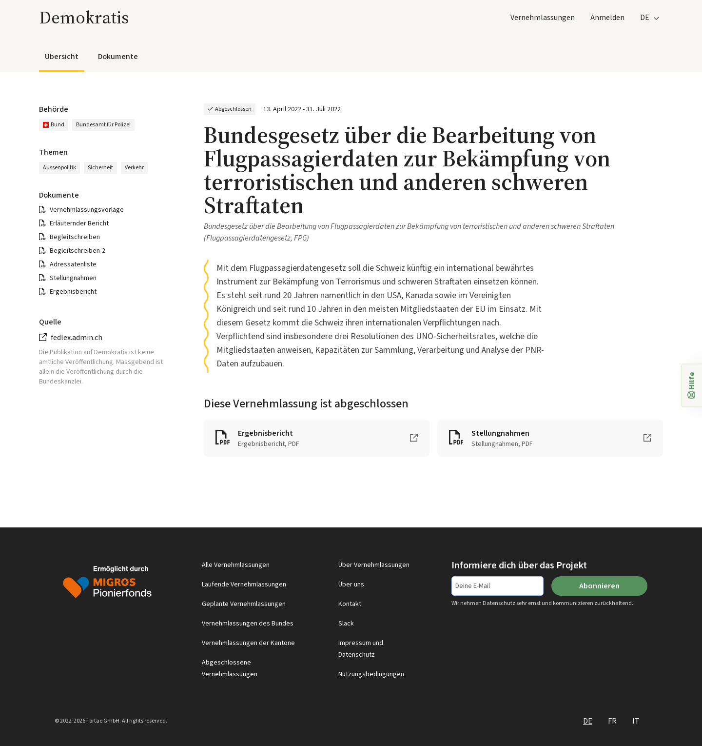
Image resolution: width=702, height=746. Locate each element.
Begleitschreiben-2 (77, 251)
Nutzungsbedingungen (371, 674)
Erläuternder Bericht (79, 223)
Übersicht (61, 56)
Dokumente (118, 56)
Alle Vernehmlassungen (236, 565)
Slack (346, 623)
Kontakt (349, 604)
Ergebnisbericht (73, 292)
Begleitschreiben (75, 237)
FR (612, 721)
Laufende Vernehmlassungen (244, 584)
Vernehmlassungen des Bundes (247, 623)
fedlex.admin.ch (76, 337)
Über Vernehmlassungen (374, 565)
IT (636, 721)
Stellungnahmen (73, 278)
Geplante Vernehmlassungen (244, 604)
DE (587, 721)
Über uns (351, 584)
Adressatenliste (73, 264)
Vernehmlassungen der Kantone (248, 643)
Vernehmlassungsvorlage (87, 210)
